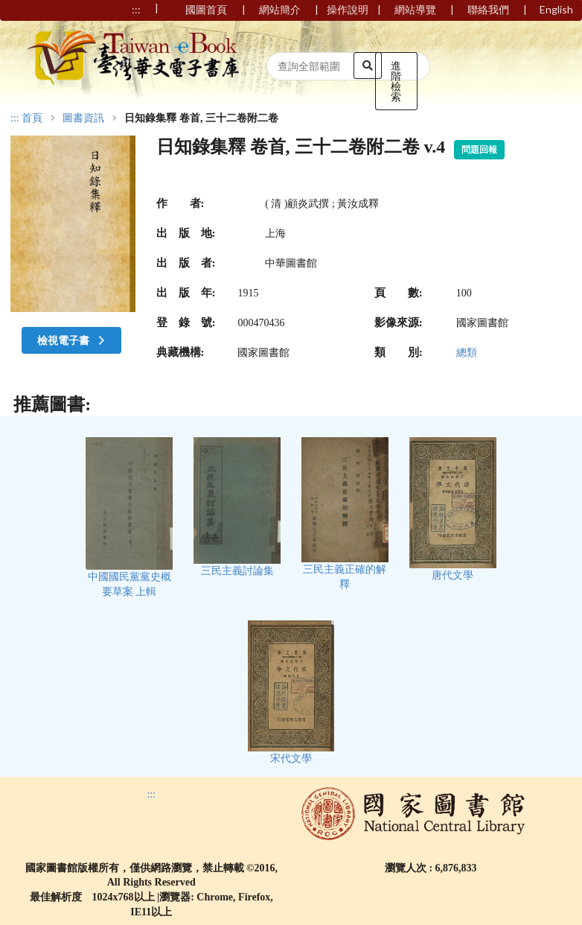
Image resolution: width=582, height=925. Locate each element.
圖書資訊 (83, 118)
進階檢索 (396, 81)
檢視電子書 (73, 340)
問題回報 (479, 149)
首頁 (32, 118)
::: (14, 118)
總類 (466, 352)
